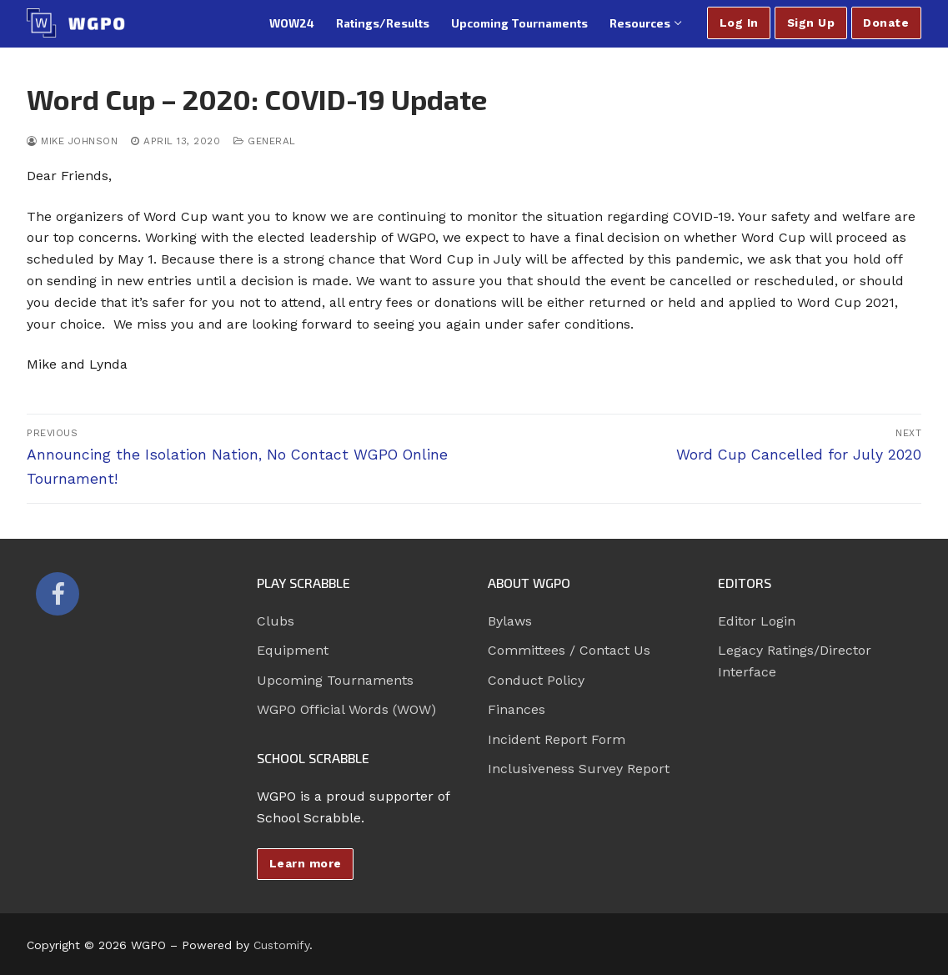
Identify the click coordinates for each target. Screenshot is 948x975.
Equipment (293, 650)
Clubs (275, 621)
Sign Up (811, 22)
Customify (281, 945)
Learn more (305, 863)
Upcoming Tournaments (335, 680)
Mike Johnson (72, 141)
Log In (739, 22)
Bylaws (510, 621)
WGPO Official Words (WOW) (346, 709)
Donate (886, 22)
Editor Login (756, 621)
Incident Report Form (556, 739)
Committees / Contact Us (569, 650)
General (264, 141)
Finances (516, 709)
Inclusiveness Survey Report (579, 768)
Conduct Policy (536, 680)
